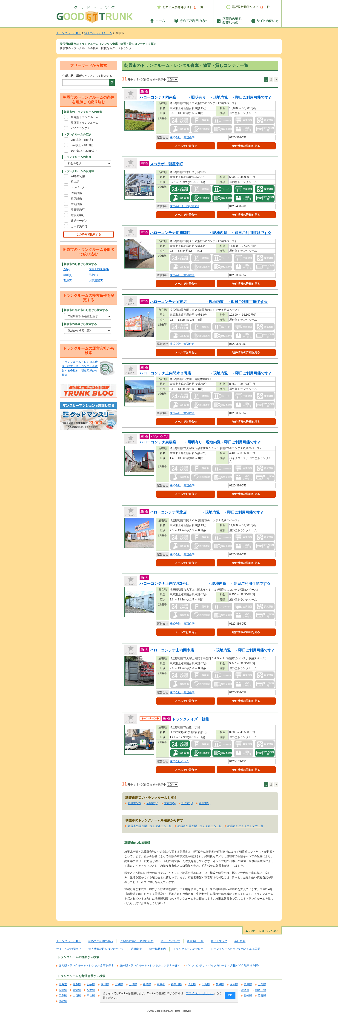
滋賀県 (245, 990)
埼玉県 (192, 984)
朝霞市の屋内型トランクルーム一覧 (150, 826)
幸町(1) (67, 275)
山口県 (77, 995)
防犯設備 (76, 204)
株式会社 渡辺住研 (182, 137)
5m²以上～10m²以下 (83, 145)
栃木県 (234, 984)
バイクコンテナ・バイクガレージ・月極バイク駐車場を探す (223, 965)
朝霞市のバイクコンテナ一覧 (245, 826)
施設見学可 (78, 215)
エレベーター (79, 187)
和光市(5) (187, 803)
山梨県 (262, 984)
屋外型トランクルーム (84, 122)
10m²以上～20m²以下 (84, 150)
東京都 (161, 984)
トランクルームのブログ (188, 949)
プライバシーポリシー (200, 993)
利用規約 (136, 949)
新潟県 (77, 990)
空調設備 (76, 193)
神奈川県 (176, 984)
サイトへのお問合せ (68, 949)
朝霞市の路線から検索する (80, 324)
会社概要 (239, 941)
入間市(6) (152, 803)
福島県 (147, 984)
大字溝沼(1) (96, 280)
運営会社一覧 (195, 941)
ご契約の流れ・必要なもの (136, 941)
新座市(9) (204, 803)
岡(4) (66, 269)
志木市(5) (170, 803)
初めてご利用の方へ (100, 941)
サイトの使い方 (170, 941)
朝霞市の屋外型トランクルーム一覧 (200, 826)
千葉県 (206, 984)
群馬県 (248, 984)
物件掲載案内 (157, 949)
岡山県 (91, 995)
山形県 (133, 984)
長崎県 (248, 995)
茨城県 (220, 984)
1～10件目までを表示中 (157, 79)
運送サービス (79, 220)
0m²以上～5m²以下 (82, 139)
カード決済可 (79, 226)
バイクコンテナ (80, 128)
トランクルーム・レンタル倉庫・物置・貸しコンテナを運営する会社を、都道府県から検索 (80, 368)
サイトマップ (219, 941)
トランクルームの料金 (77, 157)
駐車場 (75, 181)
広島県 (63, 995)
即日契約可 (78, 209)
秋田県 (105, 984)
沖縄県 (63, 1001)
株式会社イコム (179, 761)
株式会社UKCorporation (184, 206)
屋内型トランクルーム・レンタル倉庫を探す (86, 965)
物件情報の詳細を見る (246, 146)
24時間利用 (78, 176)
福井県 (91, 990)
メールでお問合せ (186, 146)
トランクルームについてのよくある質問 (235, 949)
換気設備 (76, 198)
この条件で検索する (88, 234)
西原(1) (67, 280)
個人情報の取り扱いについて (106, 949)
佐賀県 (262, 995)
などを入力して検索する (87, 75)
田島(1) (93, 275)
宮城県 (119, 984)
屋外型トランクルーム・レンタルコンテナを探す (150, 965)
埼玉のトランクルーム (98, 33)
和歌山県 (260, 990)
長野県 (63, 990)
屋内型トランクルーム (84, 117)
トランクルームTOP (68, 33)
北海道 (63, 984)
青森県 (77, 984)
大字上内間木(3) (99, 269)
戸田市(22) (134, 803)
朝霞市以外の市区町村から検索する (86, 310)
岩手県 (91, 984)
